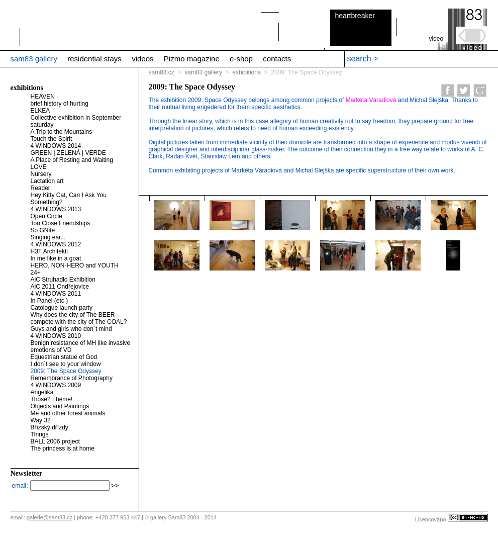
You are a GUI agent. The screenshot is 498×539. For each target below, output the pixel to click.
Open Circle (46, 216)
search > (362, 58)
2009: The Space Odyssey (66, 371)
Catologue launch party (61, 307)
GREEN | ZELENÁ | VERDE (68, 152)
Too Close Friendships (60, 223)
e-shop (241, 58)
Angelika (42, 392)
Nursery (41, 173)
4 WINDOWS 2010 (56, 335)
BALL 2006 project (55, 441)
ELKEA (40, 110)
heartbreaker (355, 16)
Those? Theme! (52, 399)
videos (142, 58)
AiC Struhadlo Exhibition (63, 279)
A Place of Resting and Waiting (72, 159)
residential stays (94, 58)
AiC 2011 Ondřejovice (60, 286)
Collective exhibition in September (76, 117)
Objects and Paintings (60, 406)
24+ (36, 272)
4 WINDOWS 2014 (56, 145)
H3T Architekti (49, 251)
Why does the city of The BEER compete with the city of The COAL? (79, 318)
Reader (40, 188)
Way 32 (41, 420)
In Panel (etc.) (49, 300)
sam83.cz (161, 72)
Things (40, 434)
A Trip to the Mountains (61, 131)
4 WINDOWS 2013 (56, 209)
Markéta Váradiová (371, 100)
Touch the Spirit (51, 138)
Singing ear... (48, 237)
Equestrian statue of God (64, 357)
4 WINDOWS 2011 (56, 293)
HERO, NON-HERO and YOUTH (75, 265)
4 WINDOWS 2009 (56, 385)
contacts (277, 58)
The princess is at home (62, 448)
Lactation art (47, 181)
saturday (42, 124)
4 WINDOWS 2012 (56, 244)
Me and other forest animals (68, 413)
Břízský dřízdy (49, 427)
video (436, 38)
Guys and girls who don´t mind (71, 328)
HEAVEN (43, 96)
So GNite (43, 230)
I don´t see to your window (66, 364)
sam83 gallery (34, 58)
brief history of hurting (59, 103)
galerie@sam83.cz (49, 517)
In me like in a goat (56, 258)
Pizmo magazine (192, 58)
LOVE (39, 166)
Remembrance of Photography (72, 378)
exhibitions (246, 72)
